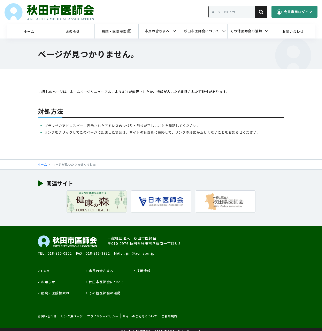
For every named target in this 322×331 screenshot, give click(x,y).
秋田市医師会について (106, 277)
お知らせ (48, 277)
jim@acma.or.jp (140, 249)
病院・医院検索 (53, 289)
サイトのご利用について (140, 312)
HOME (46, 266)
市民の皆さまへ (101, 266)
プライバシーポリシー (102, 312)
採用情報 (143, 266)
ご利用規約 (169, 312)
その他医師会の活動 (105, 289)
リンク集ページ (72, 312)
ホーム (42, 161)
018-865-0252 (60, 249)
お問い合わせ (47, 312)
